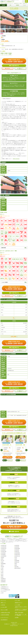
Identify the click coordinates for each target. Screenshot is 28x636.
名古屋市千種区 (3, 551)
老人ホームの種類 (4, 609)
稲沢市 (2, 569)
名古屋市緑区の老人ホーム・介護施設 (18, 3)
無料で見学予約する (14, 65)
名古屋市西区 (3, 554)
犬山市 (16, 557)
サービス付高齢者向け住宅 (5, 589)
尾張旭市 (2, 557)
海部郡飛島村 (3, 581)
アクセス (24, 5)
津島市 (2, 577)
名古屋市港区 (17, 545)
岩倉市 (16, 563)
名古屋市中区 (17, 551)
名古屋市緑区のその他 (25, 3)
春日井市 (2, 566)
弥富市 (2, 572)
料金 (10, 5)
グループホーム (3, 591)
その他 (2, 592)
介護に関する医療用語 (5, 614)
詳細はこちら (5, 460)
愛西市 (2, 575)
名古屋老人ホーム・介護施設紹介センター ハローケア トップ (6, 3)
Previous (1, 19)
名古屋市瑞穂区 (17, 548)
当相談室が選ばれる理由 (5, 612)
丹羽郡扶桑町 (17, 560)
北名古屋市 (16, 566)
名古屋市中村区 (17, 554)
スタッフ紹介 (17, 600)
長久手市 (2, 560)
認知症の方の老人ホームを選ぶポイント (21, 607)
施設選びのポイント (18, 602)
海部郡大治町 (3, 580)
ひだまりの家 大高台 (7, 444)
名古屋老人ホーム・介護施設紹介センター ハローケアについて (21, 610)
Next (27, 19)
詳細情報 (17, 5)
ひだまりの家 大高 (20, 444)
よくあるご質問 (4, 607)
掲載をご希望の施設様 (19, 612)
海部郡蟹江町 (3, 578)
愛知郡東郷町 (3, 563)
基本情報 (3, 5)
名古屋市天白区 (3, 548)
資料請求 (8, 68)
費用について (3, 602)
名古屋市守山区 (3, 545)
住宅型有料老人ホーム (4, 588)
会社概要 (16, 617)
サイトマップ (3, 600)
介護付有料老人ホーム (4, 586)
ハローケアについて (4, 617)
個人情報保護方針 (4, 619)
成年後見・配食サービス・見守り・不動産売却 (20, 615)
